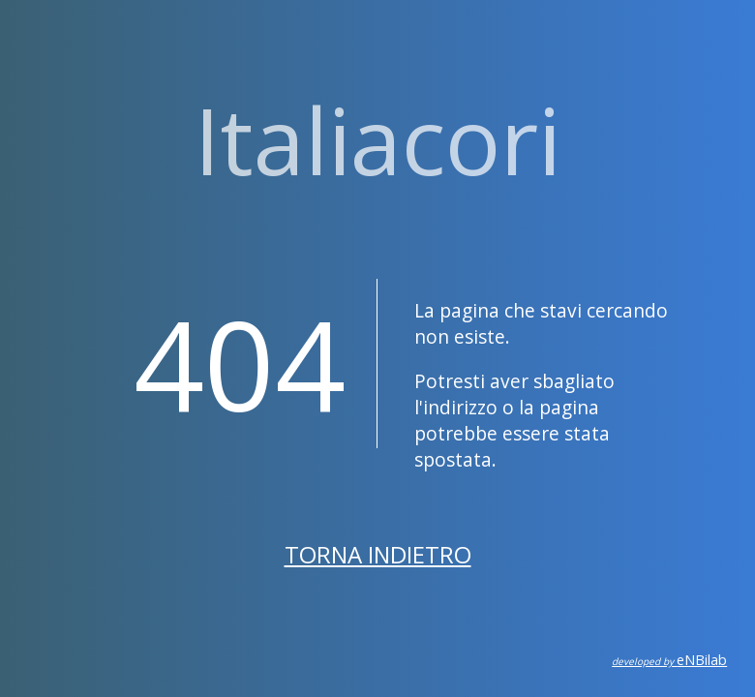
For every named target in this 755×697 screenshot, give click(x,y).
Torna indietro (378, 554)
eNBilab (669, 660)
